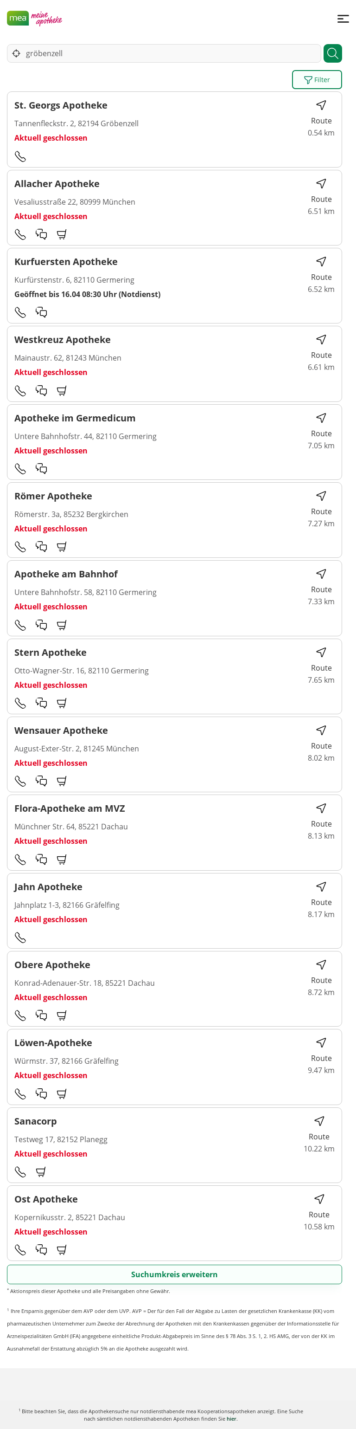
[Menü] (343, 18)
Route (321, 112)
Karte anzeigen (178, 1414)
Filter (317, 79)
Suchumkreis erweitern (174, 1274)
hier (231, 1418)
